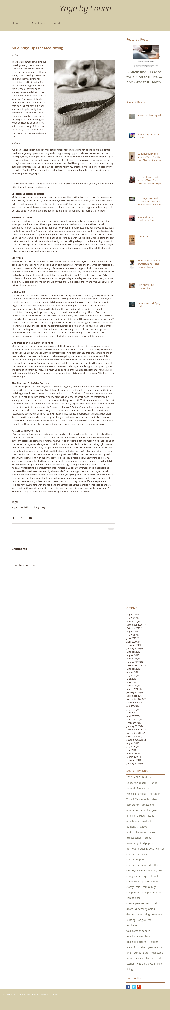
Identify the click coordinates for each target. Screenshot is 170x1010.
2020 (129, 777)
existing (130, 920)
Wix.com (55, 994)
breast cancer (134, 837)
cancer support (135, 859)
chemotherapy (134, 881)
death (129, 909)
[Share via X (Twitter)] (22, 517)
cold (138, 887)
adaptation (132, 810)
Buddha (146, 777)
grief (129, 952)
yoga (14, 507)
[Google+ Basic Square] (139, 987)
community (149, 887)
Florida (154, 782)
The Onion (154, 793)
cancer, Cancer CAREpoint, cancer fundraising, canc (145, 870)
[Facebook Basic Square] (128, 987)
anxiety (141, 815)
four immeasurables (138, 936)
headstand (157, 952)
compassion (133, 892)
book (152, 832)
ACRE (137, 777)
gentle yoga (155, 947)
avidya (143, 826)
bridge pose (147, 843)
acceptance (133, 804)
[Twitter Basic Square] (134, 987)
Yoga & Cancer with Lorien (141, 799)
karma (150, 958)
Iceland (130, 788)
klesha (159, 958)
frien (129, 947)
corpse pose (133, 897)
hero (129, 958)
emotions (157, 914)
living (129, 969)
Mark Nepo (143, 788)
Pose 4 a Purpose (136, 793)
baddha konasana (136, 832)
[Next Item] (159, 56)
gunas (137, 952)
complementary (151, 892)
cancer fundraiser (136, 854)
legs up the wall (146, 963)
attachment (133, 821)
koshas (130, 963)
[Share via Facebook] (13, 517)
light (159, 963)
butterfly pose (146, 848)
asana (150, 815)
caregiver (131, 876)
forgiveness (133, 925)
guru (146, 952)
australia (147, 821)
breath (148, 837)
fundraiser (140, 947)
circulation (151, 881)
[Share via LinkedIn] (30, 517)
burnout (131, 848)
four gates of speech (138, 930)
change (143, 876)
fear (150, 920)
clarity (130, 887)
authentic (132, 826)
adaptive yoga (149, 810)
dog (43, 507)
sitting (35, 507)
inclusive (139, 958)
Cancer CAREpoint (136, 782)
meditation (24, 507)
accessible (148, 804)
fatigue (142, 920)
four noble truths (136, 941)
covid (154, 903)
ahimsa (130, 815)
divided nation (134, 914)
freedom (153, 941)
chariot (154, 876)
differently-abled (145, 909)
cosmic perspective (137, 903)
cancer (160, 848)
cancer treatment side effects (143, 865)
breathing (132, 843)
